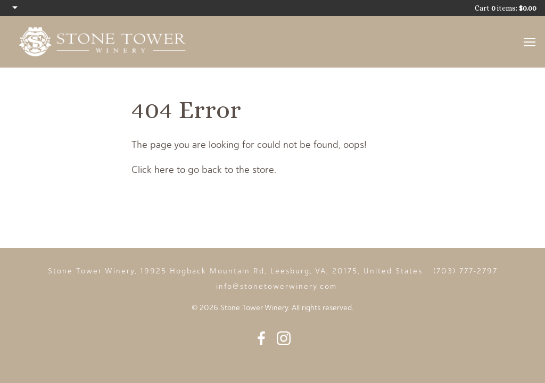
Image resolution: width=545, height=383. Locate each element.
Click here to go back (176, 170)
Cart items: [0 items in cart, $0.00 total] (505, 8)
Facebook (261, 338)
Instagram (284, 338)
